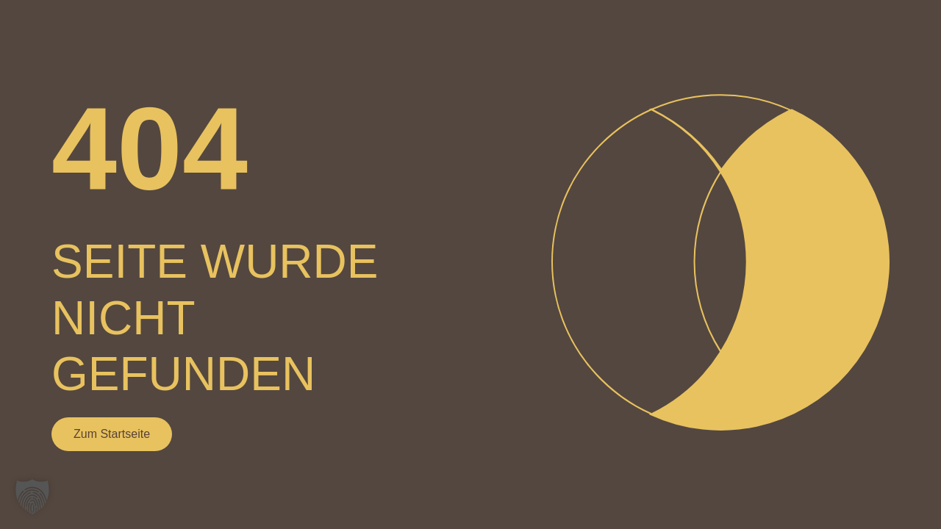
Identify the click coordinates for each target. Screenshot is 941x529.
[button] (32, 496)
